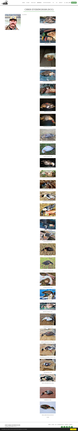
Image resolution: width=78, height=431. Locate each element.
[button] (64, 2)
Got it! (73, 429)
